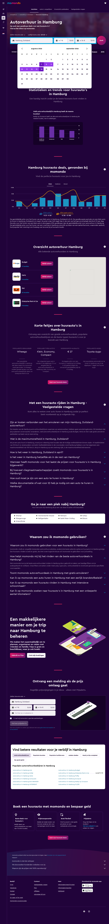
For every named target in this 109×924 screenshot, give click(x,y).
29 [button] (46, 79)
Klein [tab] (50, 184)
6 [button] (36, 64)
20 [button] (37, 74)
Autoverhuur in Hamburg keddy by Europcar (73, 781)
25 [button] (27, 79)
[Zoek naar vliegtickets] (3, 9)
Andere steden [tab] (73, 755)
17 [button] (22, 74)
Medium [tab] (57, 184)
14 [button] (41, 69)
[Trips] (3, 28)
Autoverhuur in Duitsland (26, 14)
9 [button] (51, 64)
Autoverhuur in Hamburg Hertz (23, 776)
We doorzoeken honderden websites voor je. (59, 865)
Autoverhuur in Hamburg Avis (22, 770)
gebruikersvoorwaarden (46, 727)
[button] (3, 3)
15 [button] (46, 69)
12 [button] (32, 69)
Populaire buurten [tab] (39, 755)
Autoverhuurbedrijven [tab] (21, 755)
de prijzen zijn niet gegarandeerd (56, 855)
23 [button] (51, 74)
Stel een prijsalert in (89, 826)
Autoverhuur (13, 14)
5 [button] (31, 64)
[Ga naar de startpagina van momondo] (13, 3)
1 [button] (46, 59)
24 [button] (22, 79)
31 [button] (22, 84)
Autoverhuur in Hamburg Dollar (23, 773)
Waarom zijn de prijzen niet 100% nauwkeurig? (59, 868)
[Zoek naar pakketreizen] (3, 22)
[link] (47, 264)
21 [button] (41, 74)
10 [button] (22, 69)
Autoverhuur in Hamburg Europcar (69, 778)
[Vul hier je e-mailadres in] (34, 713)
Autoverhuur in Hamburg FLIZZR (68, 784)
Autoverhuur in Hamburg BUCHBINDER (25, 781)
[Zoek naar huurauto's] (3, 18)
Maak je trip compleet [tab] (90, 755)
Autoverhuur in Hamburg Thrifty (68, 776)
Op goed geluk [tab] (19, 760)
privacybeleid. (14, 729)
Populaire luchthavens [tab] (56, 755)
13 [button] (36, 69)
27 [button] (36, 79)
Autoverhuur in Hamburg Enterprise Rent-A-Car (73, 773)
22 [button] (46, 74)
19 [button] (32, 74)
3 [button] (72, 59)
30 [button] (51, 79)
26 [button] (32, 79)
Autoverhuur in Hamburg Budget (69, 770)
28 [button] (41, 79)
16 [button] (51, 69)
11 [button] (26, 69)
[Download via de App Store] (87, 890)
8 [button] (46, 64)
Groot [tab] (66, 184)
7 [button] (41, 64)
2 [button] (51, 59)
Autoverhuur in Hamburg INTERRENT (25, 784)
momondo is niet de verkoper (59, 861)
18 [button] (27, 74)
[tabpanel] (58, 129)
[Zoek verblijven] (3, 14)
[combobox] (17, 35)
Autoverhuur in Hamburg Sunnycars (24, 778)
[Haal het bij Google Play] (87, 885)
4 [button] (26, 64)
